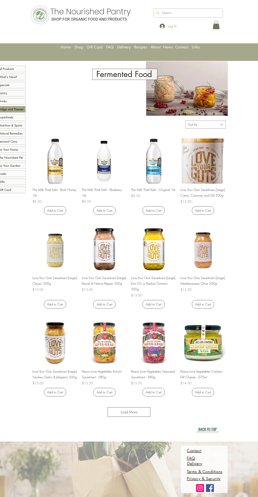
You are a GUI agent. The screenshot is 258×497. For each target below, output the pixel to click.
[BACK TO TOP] (207, 429)
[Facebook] (210, 488)
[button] (216, 25)
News (168, 47)
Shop (78, 47)
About (156, 47)
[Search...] (188, 13)
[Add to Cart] (55, 210)
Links (196, 47)
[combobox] (205, 125)
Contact (183, 47)
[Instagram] (200, 488)
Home (66, 47)
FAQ (109, 47)
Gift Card (95, 47)
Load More (129, 411)
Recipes (142, 47)
